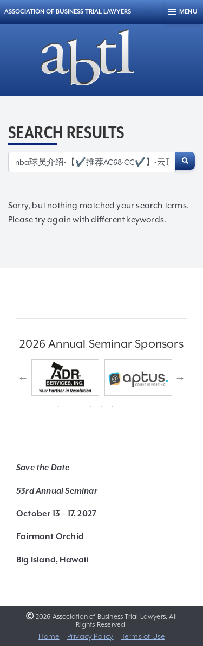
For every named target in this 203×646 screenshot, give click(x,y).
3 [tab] (80, 406)
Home (49, 636)
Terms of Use (143, 636)
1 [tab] (58, 406)
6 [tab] (112, 406)
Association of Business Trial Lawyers (67, 11)
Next (180, 377)
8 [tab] (134, 406)
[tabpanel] (65, 377)
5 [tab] (101, 406)
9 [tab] (145, 406)
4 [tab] (91, 406)
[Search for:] (92, 162)
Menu (188, 11)
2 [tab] (69, 406)
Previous (23, 377)
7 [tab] (123, 406)
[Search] (185, 161)
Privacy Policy (90, 636)
